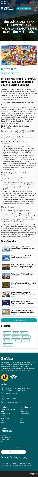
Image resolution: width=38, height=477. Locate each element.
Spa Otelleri (4, 442)
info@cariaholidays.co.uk (13, 402)
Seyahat (5, 74)
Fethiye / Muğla (5, 413)
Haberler (22, 416)
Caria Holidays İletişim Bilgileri (22, 465)
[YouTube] (16, 457)
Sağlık (18, 341)
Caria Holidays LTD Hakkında (9, 463)
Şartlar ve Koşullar (25, 463)
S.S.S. (21, 420)
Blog (21, 418)
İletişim (22, 422)
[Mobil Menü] (35, 9)
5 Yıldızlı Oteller (5, 437)
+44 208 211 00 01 (11, 398)
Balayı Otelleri (5, 435)
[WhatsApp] (20, 457)
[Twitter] (7, 457)
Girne (2, 420)
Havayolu (8, 345)
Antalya (3, 422)
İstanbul (3, 416)
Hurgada (3, 425)
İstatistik (15, 74)
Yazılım (24, 333)
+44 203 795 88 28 (11, 393)
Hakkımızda (23, 411)
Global (27, 341)
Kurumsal (8, 341)
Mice (6, 337)
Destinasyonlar (24, 413)
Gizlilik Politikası (6, 465)
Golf (15, 333)
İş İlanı (7, 333)
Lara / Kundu (5, 418)
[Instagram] (11, 457)
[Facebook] (2, 457)
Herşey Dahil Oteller (7, 439)
